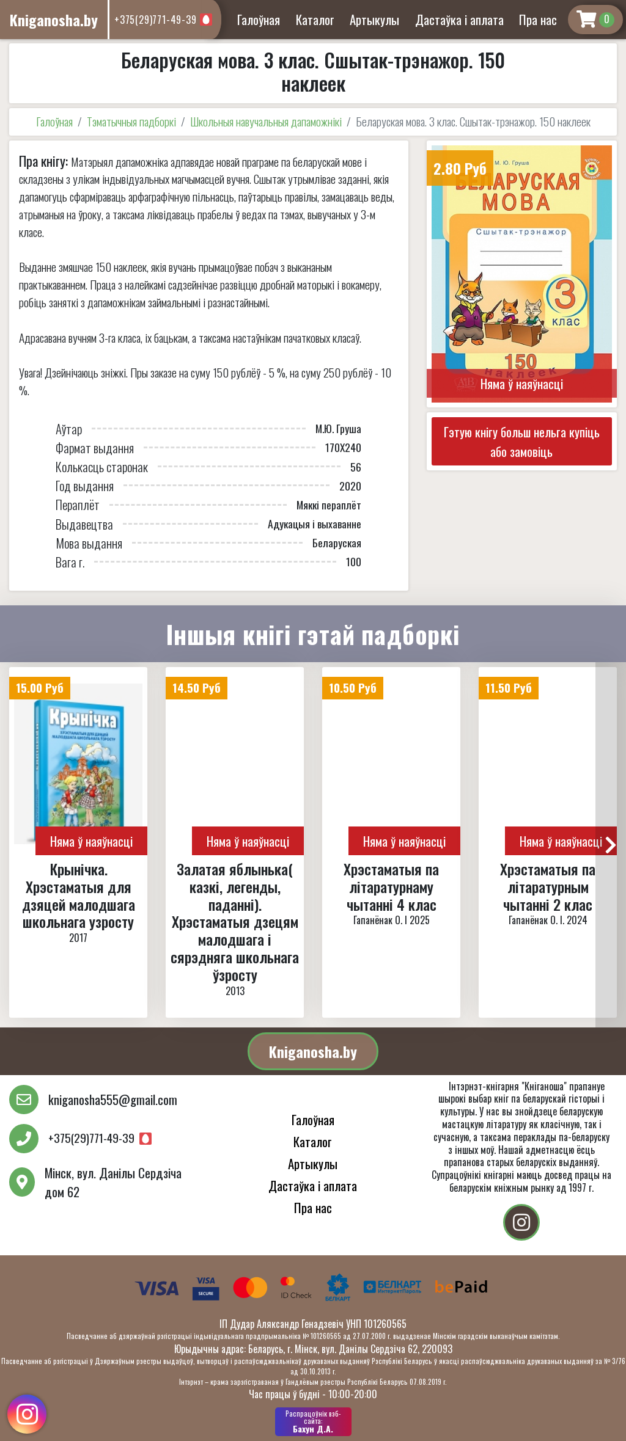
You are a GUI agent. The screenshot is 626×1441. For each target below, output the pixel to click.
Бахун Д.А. (313, 1421)
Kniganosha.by (313, 1051)
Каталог (315, 19)
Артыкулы (374, 19)
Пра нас (538, 19)
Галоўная (258, 19)
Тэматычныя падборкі (131, 121)
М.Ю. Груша (338, 428)
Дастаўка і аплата (459, 19)
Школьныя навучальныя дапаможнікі (266, 121)
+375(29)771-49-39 (155, 19)
